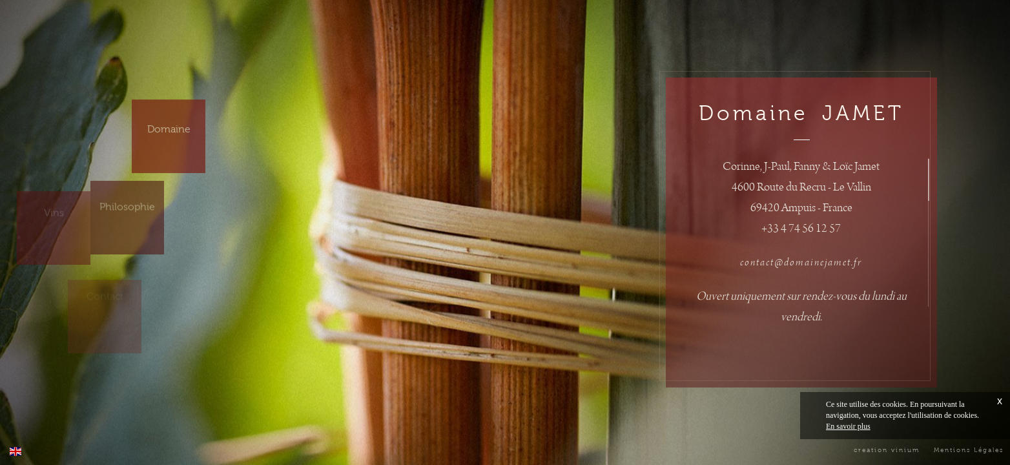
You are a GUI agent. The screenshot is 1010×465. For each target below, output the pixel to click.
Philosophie (127, 199)
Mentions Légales (969, 449)
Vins (54, 200)
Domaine (169, 119)
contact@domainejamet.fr (801, 262)
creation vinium (887, 449)
